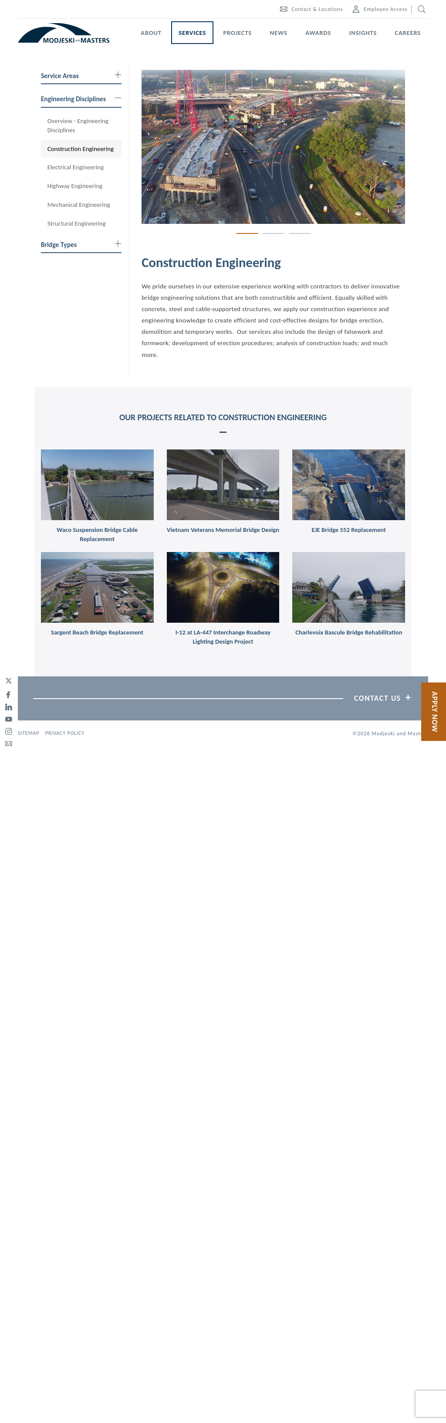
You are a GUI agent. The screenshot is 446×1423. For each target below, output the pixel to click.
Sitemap (28, 733)
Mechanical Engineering (78, 205)
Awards (318, 33)
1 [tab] (247, 233)
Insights (363, 33)
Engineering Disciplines (81, 99)
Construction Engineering (80, 149)
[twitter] (9, 681)
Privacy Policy (64, 733)
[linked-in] (9, 705)
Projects (237, 33)
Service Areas (81, 76)
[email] (9, 742)
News (278, 33)
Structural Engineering (76, 223)
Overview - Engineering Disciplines (77, 125)
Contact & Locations (311, 9)
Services (192, 33)
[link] (97, 484)
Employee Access (379, 9)
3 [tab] (300, 233)
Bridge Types (81, 244)
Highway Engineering (74, 186)
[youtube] (9, 717)
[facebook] (9, 693)
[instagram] (9, 730)
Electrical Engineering (75, 167)
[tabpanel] (273, 147)
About (151, 33)
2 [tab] (273, 233)
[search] (419, 9)
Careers (408, 33)
